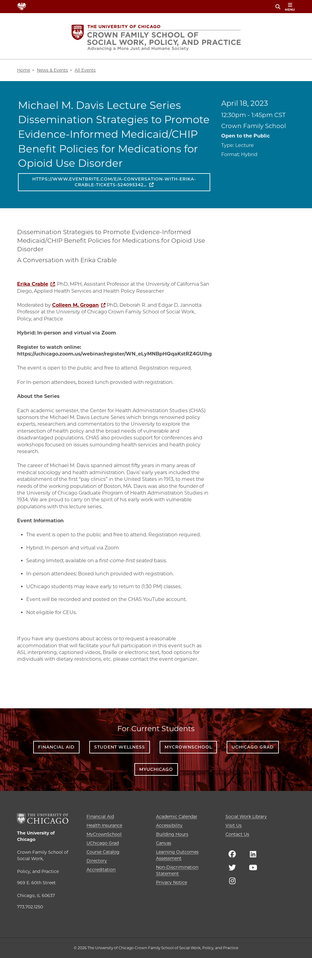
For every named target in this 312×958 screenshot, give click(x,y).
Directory (97, 860)
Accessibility (169, 825)
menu (290, 7)
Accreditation (101, 869)
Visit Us (233, 825)
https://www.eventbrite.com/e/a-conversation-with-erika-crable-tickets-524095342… (114, 182)
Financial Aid (56, 747)
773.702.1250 (30, 907)
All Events (85, 70)
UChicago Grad (253, 747)
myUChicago (156, 769)
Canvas (163, 843)
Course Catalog (103, 852)
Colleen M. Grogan (75, 305)
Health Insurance (104, 825)
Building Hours (172, 834)
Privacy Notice (171, 882)
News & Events (52, 70)
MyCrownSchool (188, 747)
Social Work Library (246, 816)
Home (23, 70)
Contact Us (237, 834)
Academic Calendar (176, 816)
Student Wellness (119, 747)
